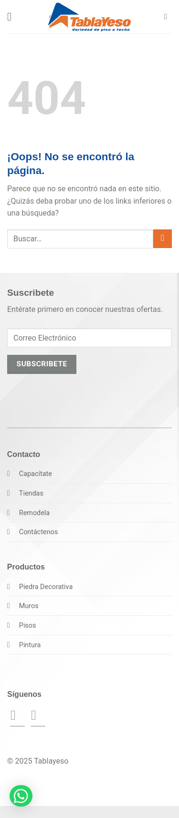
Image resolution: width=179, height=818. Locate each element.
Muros (29, 606)
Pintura (30, 645)
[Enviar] (162, 238)
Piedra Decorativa (46, 587)
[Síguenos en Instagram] (38, 715)
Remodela (34, 513)
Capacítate (35, 474)
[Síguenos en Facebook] (17, 715)
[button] (13, 16)
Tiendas (31, 493)
